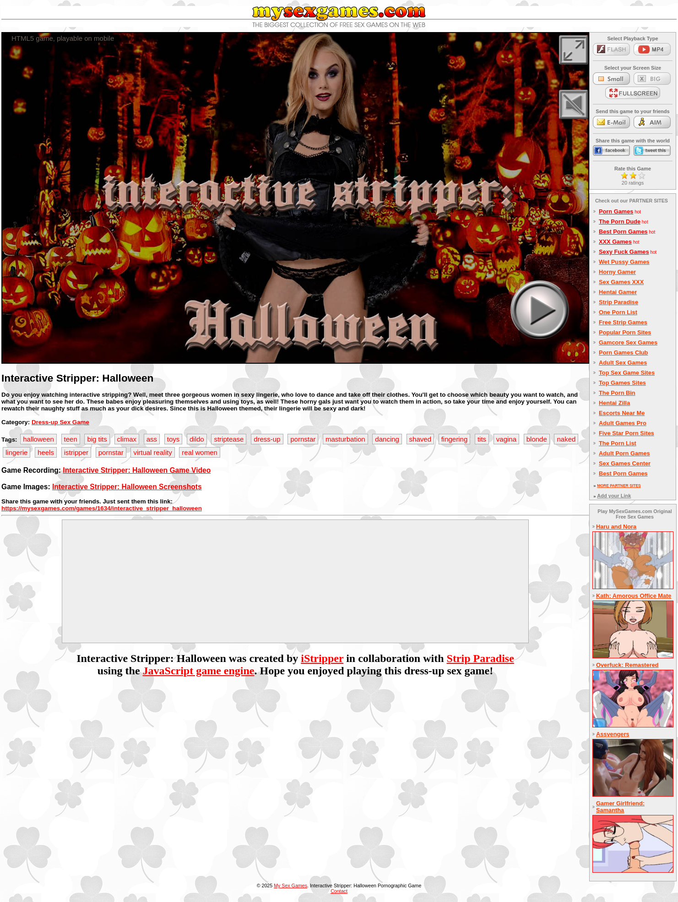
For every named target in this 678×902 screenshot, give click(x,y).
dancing (387, 439)
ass (151, 439)
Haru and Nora (616, 526)
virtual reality (152, 452)
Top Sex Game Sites (627, 372)
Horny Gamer (617, 271)
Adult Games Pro (622, 423)
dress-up (267, 439)
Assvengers (612, 734)
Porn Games (616, 211)
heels (46, 452)
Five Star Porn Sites (626, 433)
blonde (536, 439)
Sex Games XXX (621, 282)
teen (70, 439)
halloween (38, 439)
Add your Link (614, 495)
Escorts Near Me (622, 413)
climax (127, 439)
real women (199, 452)
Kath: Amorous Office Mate (633, 595)
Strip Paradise (480, 658)
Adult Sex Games (623, 362)
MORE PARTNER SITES (618, 485)
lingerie (16, 452)
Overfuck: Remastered (627, 664)
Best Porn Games (623, 231)
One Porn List (618, 312)
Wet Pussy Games (624, 261)
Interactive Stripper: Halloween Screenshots (127, 487)
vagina (506, 439)
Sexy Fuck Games (624, 251)
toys (173, 439)
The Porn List (617, 443)
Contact (339, 891)
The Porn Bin (617, 392)
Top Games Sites (622, 382)
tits (481, 439)
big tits (97, 439)
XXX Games (615, 241)
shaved (420, 439)
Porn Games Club (623, 352)
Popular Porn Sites (625, 332)
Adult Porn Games (624, 453)
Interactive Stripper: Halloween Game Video (137, 470)
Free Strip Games (623, 322)
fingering (454, 439)
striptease (229, 439)
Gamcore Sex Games (628, 342)
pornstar (302, 439)
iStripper (322, 658)
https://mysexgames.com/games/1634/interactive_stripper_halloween (101, 508)
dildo (197, 439)
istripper (76, 452)
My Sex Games (290, 885)
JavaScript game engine (199, 671)
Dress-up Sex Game (60, 422)
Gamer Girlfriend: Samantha (620, 807)
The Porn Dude (619, 221)
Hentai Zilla (614, 402)
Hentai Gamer (618, 292)
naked (566, 439)
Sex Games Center (625, 463)
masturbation (345, 439)
